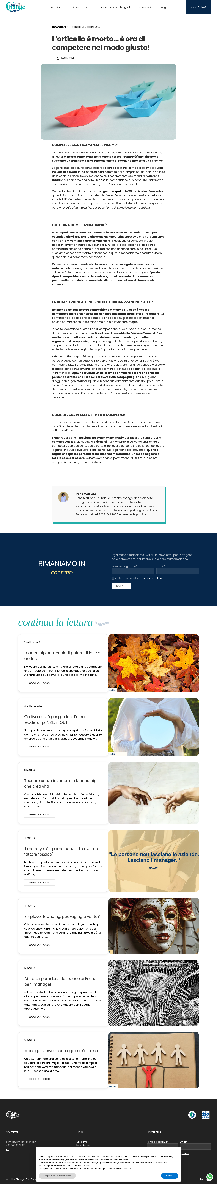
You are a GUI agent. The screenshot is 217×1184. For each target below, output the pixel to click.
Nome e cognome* (124, 566)
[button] (177, 1151)
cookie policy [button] (122, 1159)
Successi (145, 7)
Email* (160, 566)
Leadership (60, 27)
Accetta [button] (170, 1175)
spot (118, 191)
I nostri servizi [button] (82, 7)
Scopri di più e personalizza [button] (57, 1175)
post (102, 180)
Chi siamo (57, 7)
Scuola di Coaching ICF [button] (115, 7)
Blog (163, 7)
